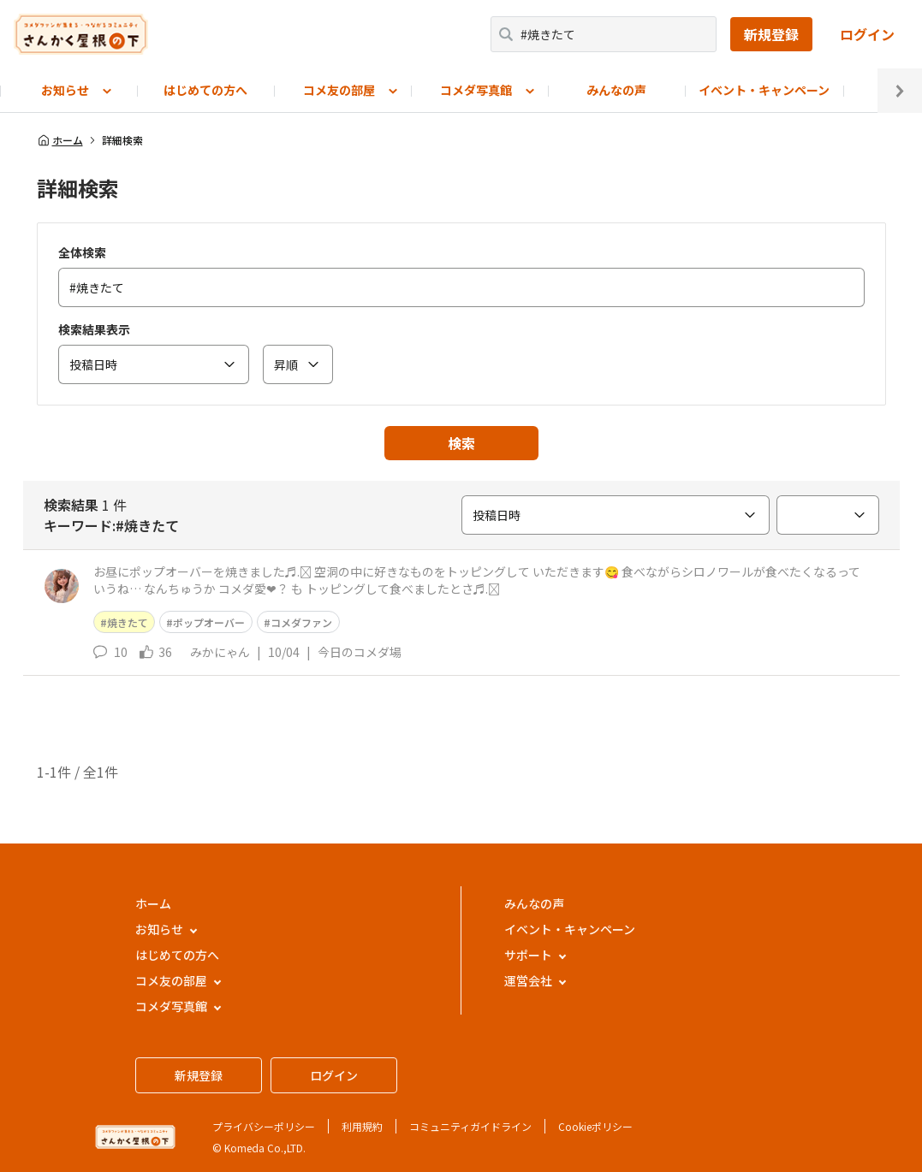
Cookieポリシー (595, 1126)
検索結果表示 (94, 329)
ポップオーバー (209, 622)
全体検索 (82, 252)
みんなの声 (616, 89)
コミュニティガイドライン (470, 1126)
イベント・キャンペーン (764, 89)
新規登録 (771, 34)
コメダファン (301, 622)
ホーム (60, 140)
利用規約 (362, 1126)
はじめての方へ (205, 89)
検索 (461, 443)
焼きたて (127, 622)
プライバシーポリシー (263, 1126)
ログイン (867, 34)
